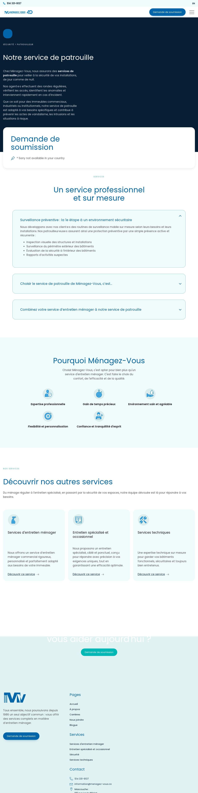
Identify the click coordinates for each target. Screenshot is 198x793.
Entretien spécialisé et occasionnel (90, 749)
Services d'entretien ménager (87, 744)
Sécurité (8, 44)
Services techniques (81, 759)
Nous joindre (77, 719)
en (193, 3)
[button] (192, 12)
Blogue (73, 725)
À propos (75, 709)
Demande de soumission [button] (167, 12)
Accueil (74, 704)
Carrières (75, 714)
